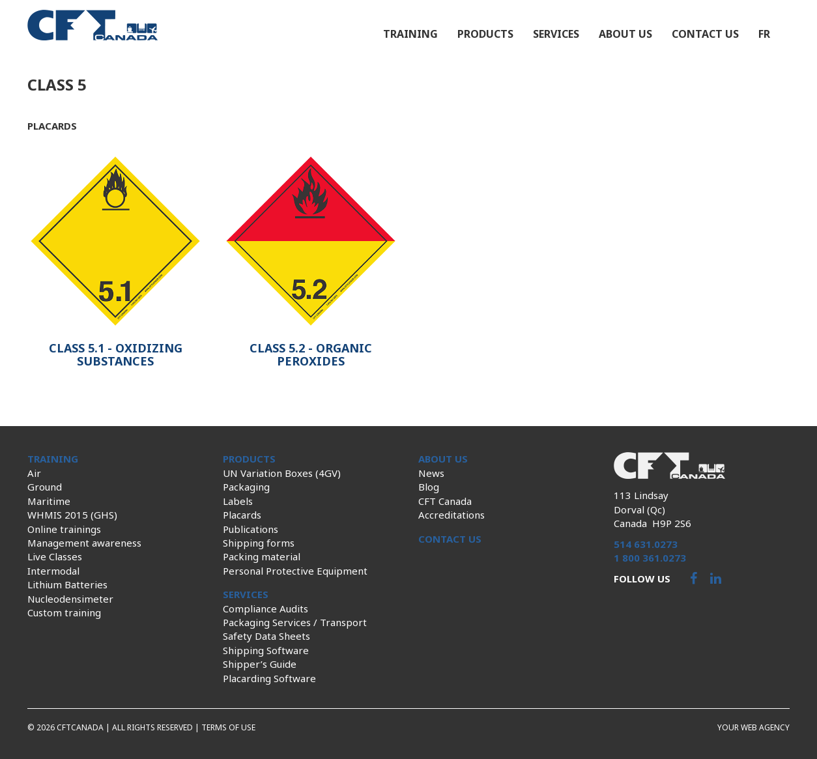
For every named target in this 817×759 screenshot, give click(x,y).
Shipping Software (266, 650)
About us (625, 33)
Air (34, 473)
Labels (238, 501)
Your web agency (753, 727)
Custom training (64, 612)
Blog (428, 486)
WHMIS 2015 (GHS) (72, 514)
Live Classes (54, 556)
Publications (250, 529)
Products (485, 33)
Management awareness (84, 542)
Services (556, 33)
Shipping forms (258, 542)
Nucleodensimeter (70, 598)
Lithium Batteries (67, 584)
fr (764, 33)
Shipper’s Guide (259, 663)
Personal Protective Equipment (295, 570)
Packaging (246, 486)
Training (410, 33)
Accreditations (451, 514)
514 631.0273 (646, 544)
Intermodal (53, 570)
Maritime (48, 501)
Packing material (261, 556)
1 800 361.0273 (650, 557)
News (431, 473)
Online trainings (64, 529)
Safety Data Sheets (266, 635)
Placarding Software (269, 678)
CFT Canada (445, 501)
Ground (44, 486)
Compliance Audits (265, 608)
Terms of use (228, 727)
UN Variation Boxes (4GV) (282, 473)
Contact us (705, 33)
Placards (242, 514)
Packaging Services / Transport (295, 622)
